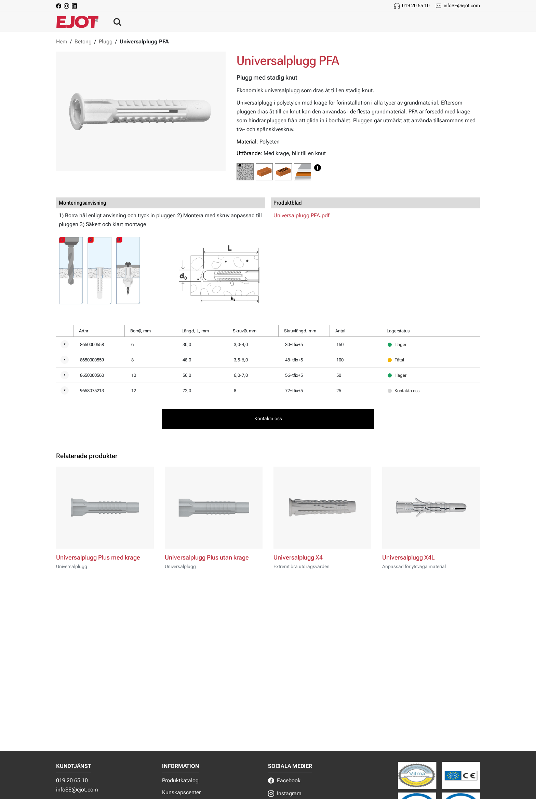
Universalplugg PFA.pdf (301, 215)
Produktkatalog (180, 780)
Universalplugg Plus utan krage (207, 557)
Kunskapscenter (181, 792)
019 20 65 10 (416, 5)
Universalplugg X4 (298, 557)
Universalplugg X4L (408, 557)
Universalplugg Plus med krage (98, 557)
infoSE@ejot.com (462, 5)
